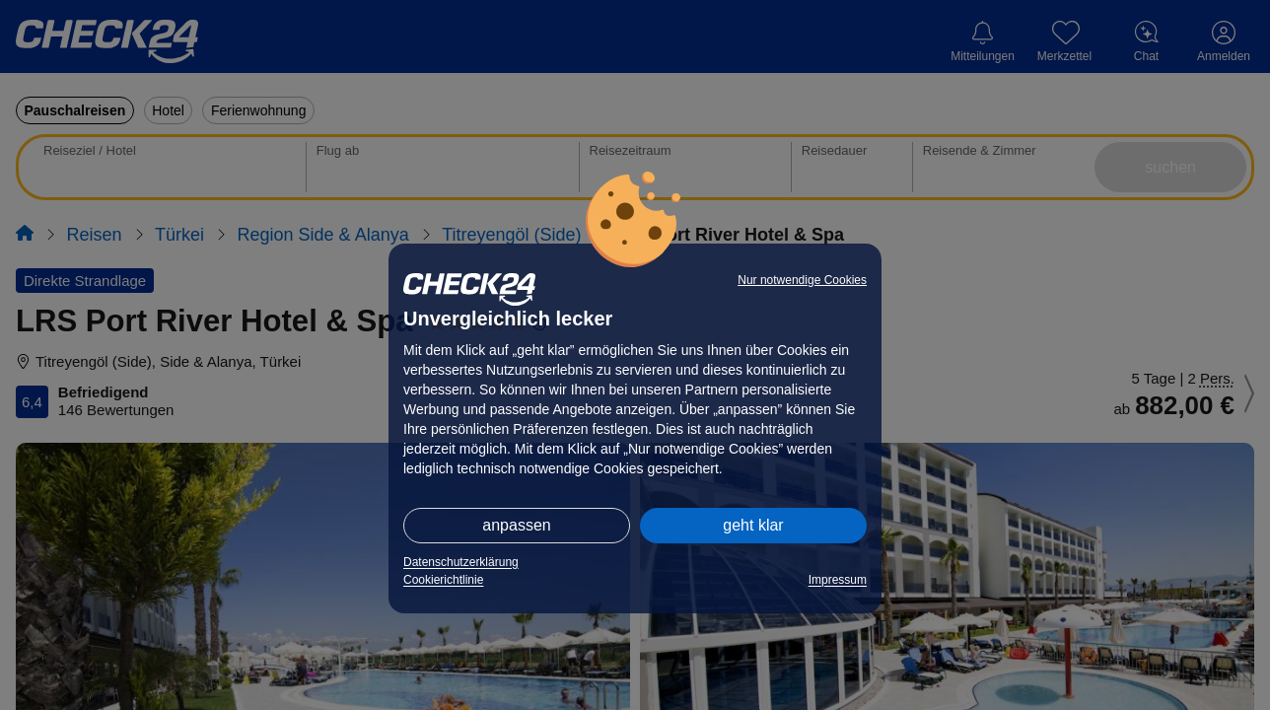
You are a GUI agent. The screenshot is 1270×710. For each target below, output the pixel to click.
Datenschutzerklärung (461, 562)
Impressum (838, 580)
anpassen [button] (516, 525)
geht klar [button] (753, 525)
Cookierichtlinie (443, 580)
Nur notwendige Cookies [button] (802, 280)
